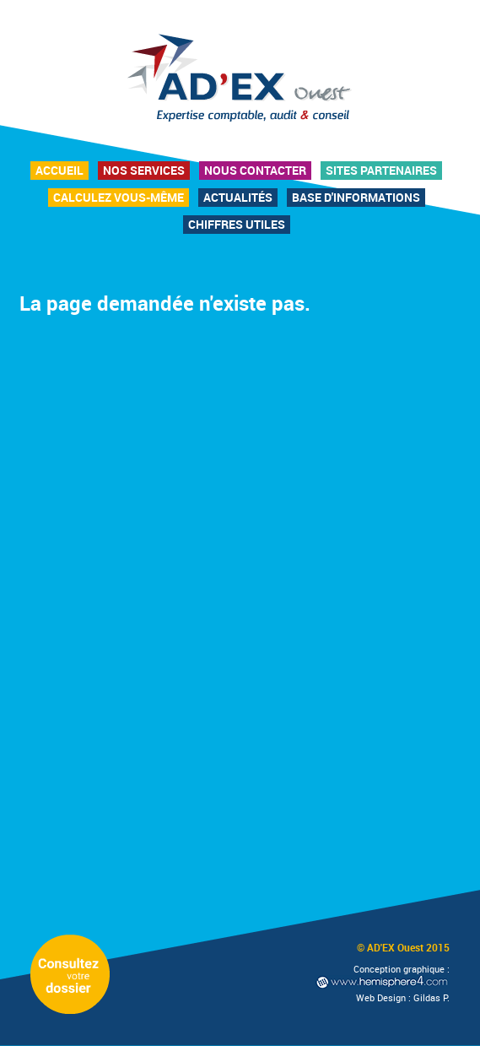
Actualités (237, 197)
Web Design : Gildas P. (403, 997)
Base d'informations (356, 197)
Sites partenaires (381, 170)
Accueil (59, 170)
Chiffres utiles (236, 224)
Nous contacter (255, 170)
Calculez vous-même (118, 197)
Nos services (144, 170)
